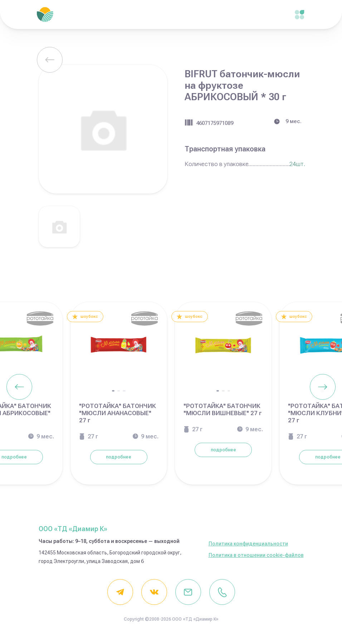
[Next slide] (323, 387)
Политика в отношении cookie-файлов (256, 555)
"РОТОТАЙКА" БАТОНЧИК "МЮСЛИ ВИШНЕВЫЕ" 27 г (223, 409)
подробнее (118, 457)
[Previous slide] (19, 387)
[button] (113, 391)
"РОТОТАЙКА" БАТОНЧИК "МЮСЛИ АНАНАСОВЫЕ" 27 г (117, 413)
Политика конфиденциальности (248, 544)
